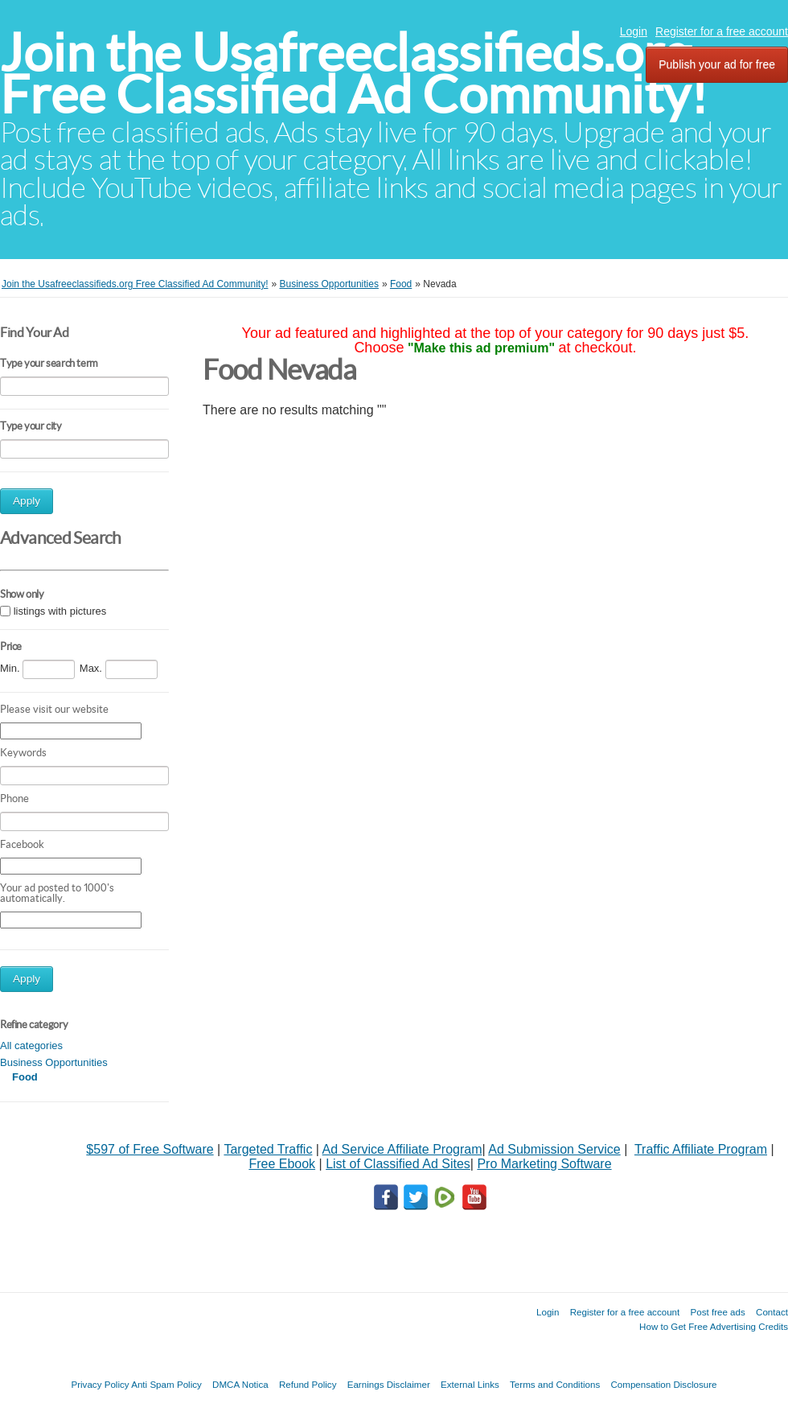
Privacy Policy (100, 1384)
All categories (31, 1045)
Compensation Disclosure (663, 1384)
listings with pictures (60, 611)
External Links (470, 1384)
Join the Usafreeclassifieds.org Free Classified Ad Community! (354, 73)
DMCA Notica (240, 1384)
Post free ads (717, 1312)
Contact (772, 1312)
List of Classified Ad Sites (398, 1164)
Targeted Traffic (268, 1149)
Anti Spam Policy (166, 1384)
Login (633, 31)
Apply (26, 501)
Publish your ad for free (717, 64)
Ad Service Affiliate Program (402, 1149)
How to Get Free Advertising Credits (713, 1326)
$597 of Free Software (149, 1149)
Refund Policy (308, 1384)
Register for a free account (721, 31)
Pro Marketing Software (544, 1164)
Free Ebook (281, 1164)
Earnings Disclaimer (388, 1384)
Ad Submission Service (554, 1149)
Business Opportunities (54, 1062)
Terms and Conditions (555, 1384)
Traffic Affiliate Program (700, 1149)
